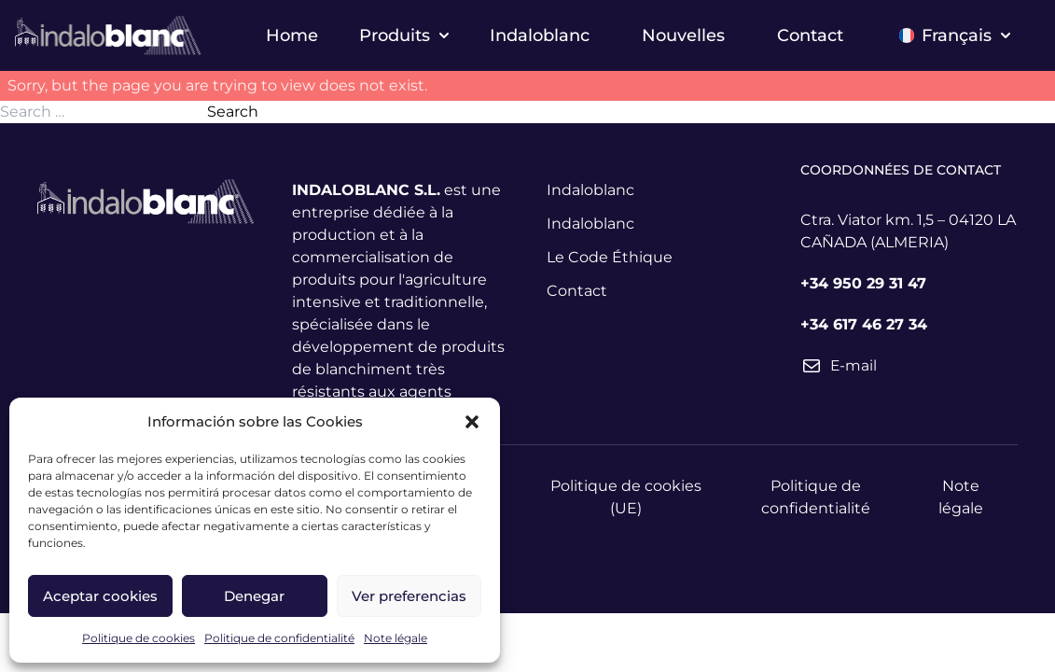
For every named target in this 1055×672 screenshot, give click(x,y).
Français (954, 35)
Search (232, 111)
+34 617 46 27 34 (863, 324)
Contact (810, 35)
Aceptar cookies (100, 596)
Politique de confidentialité (279, 638)
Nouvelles (683, 35)
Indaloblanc (540, 35)
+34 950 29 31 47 (863, 283)
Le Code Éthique (610, 257)
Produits (404, 35)
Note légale (395, 638)
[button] (472, 422)
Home (292, 35)
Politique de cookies (138, 638)
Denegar (254, 596)
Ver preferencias (409, 596)
